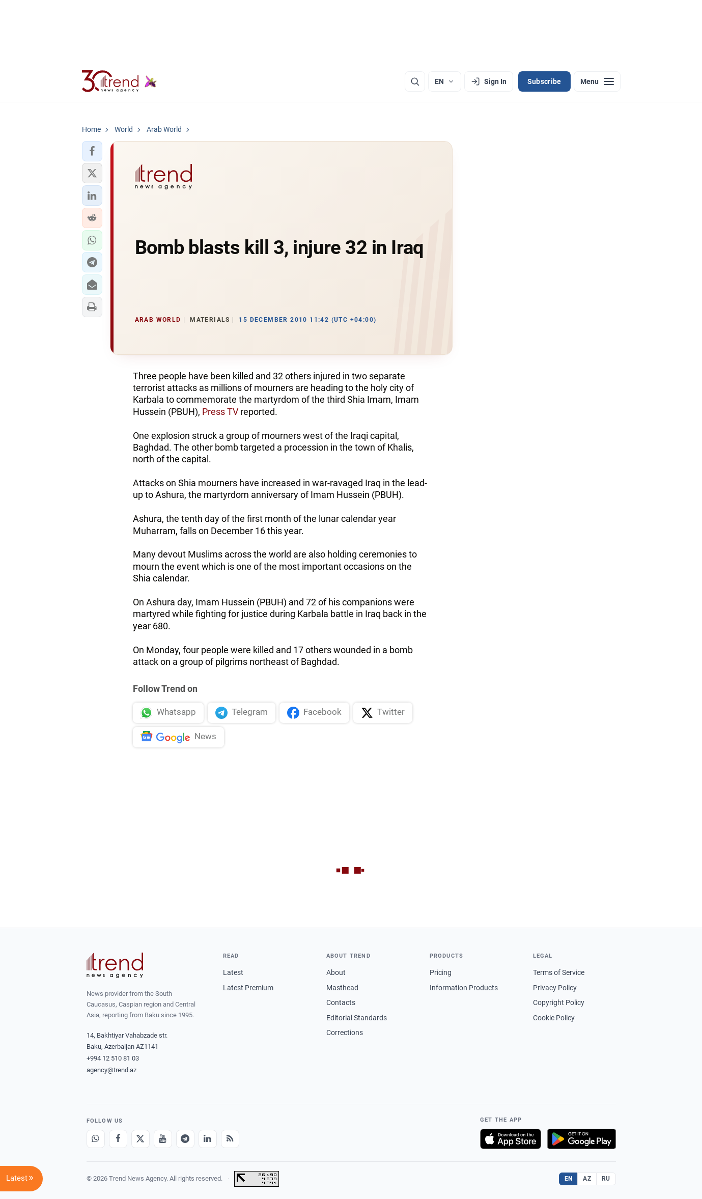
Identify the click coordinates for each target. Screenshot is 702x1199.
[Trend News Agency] (115, 965)
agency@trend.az (111, 1070)
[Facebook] (118, 1139)
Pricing (441, 972)
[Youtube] (163, 1139)
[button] (92, 151)
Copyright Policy (558, 1002)
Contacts (340, 1002)
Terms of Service (558, 972)
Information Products (464, 988)
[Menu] (597, 81)
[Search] (415, 81)
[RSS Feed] (230, 1139)
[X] (140, 1139)
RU (606, 1178)
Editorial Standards (356, 1018)
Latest (233, 972)
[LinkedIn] (208, 1139)
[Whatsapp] (96, 1139)
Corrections (344, 1032)
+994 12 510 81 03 (113, 1058)
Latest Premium (248, 988)
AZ (587, 1178)
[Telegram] (185, 1139)
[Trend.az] (119, 81)
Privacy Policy (555, 988)
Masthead (342, 988)
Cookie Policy (554, 1018)
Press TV (220, 411)
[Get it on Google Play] (581, 1139)
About (336, 972)
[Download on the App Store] (510, 1139)
